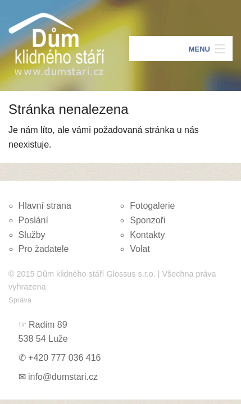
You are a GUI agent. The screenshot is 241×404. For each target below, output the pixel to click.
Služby (32, 235)
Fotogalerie (152, 205)
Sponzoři (147, 220)
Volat (140, 249)
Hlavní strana (45, 205)
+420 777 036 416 (64, 357)
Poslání (33, 220)
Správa (19, 300)
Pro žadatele (44, 249)
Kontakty (147, 235)
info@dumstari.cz (63, 377)
